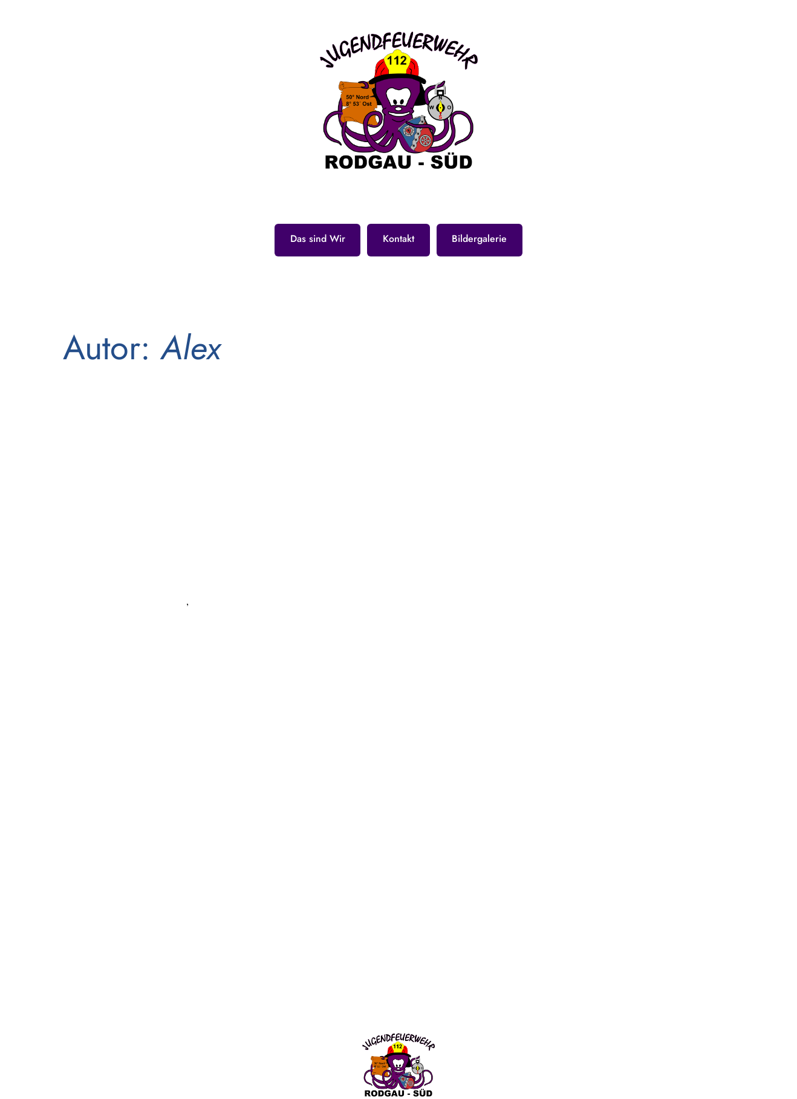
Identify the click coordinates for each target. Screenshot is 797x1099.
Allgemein (130, 596)
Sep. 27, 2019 (135, 510)
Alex (87, 553)
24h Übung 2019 (156, 469)
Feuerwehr (120, 636)
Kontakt (398, 239)
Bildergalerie (479, 239)
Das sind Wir (317, 239)
